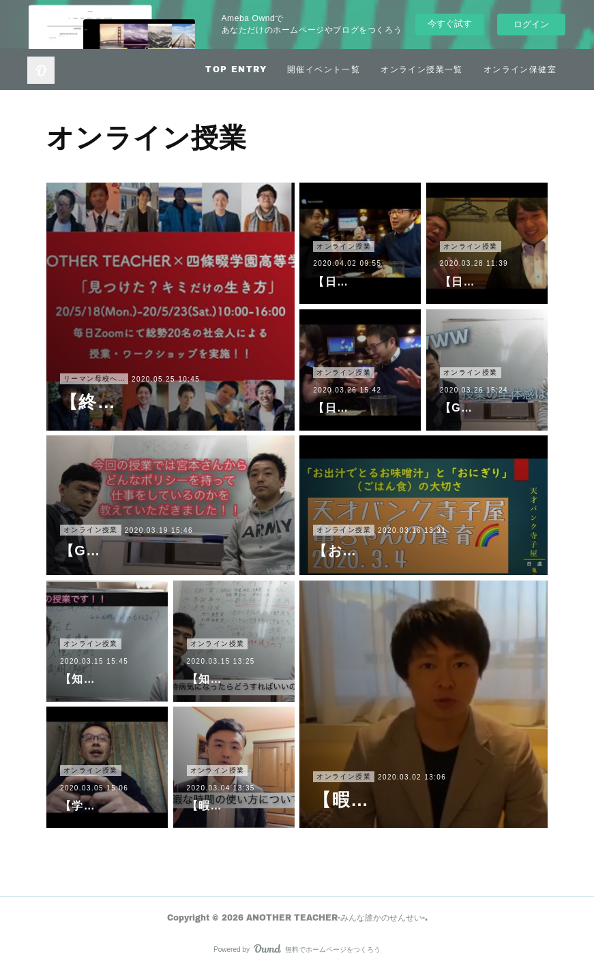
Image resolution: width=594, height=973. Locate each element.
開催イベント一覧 (323, 69)
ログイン (531, 24)
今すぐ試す (450, 23)
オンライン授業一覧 (422, 69)
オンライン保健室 (520, 69)
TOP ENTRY (236, 69)
